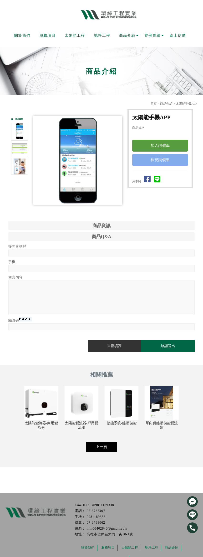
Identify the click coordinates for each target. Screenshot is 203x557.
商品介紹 (127, 35)
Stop (83, 209)
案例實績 (152, 35)
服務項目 (47, 35)
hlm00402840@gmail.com (107, 528)
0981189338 (96, 517)
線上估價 (178, 35)
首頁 (154, 103)
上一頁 (101, 447)
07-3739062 (96, 522)
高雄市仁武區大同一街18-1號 (110, 534)
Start (79, 209)
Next (119, 160)
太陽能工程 (75, 35)
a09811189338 (102, 505)
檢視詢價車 (160, 160)
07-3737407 (96, 511)
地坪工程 (102, 35)
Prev (38, 160)
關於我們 (22, 35)
